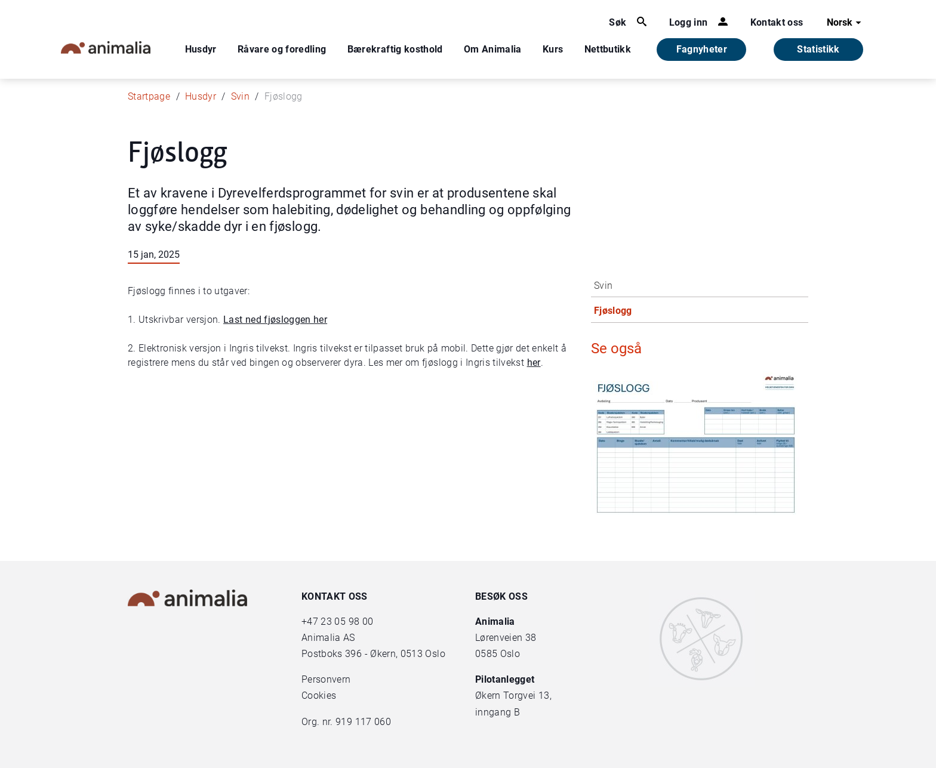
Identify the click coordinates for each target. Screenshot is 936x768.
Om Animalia (493, 49)
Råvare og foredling (282, 49)
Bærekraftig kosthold (395, 49)
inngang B (497, 712)
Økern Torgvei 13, (514, 695)
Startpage (149, 96)
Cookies (318, 695)
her (534, 362)
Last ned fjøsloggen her (275, 319)
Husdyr (201, 49)
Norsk (845, 23)
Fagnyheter (702, 49)
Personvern (326, 679)
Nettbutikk (608, 49)
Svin (240, 96)
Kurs (553, 49)
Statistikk (818, 49)
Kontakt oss (776, 22)
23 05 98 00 (347, 621)
